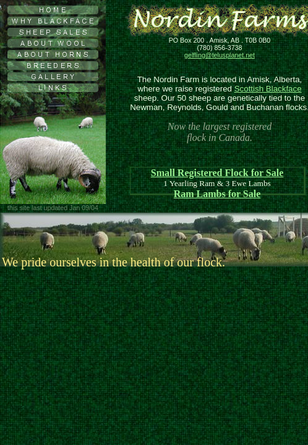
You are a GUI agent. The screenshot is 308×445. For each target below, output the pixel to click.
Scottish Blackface (268, 88)
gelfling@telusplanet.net (219, 55)
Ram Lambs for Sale (217, 194)
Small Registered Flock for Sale (217, 172)
